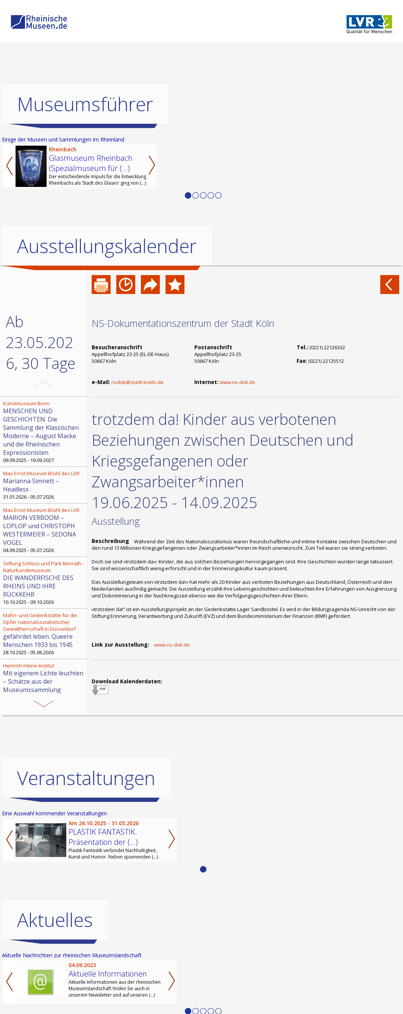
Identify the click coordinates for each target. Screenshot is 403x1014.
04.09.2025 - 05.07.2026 (44, 530)
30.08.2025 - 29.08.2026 (44, 681)
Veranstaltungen (86, 804)
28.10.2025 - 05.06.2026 (44, 634)
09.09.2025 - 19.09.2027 (44, 431)
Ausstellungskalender (107, 246)
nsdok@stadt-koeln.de (137, 382)
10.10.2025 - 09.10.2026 (44, 582)
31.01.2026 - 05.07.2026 (44, 485)
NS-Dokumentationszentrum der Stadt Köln (183, 323)
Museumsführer (85, 104)
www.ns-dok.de (237, 382)
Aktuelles (55, 946)
